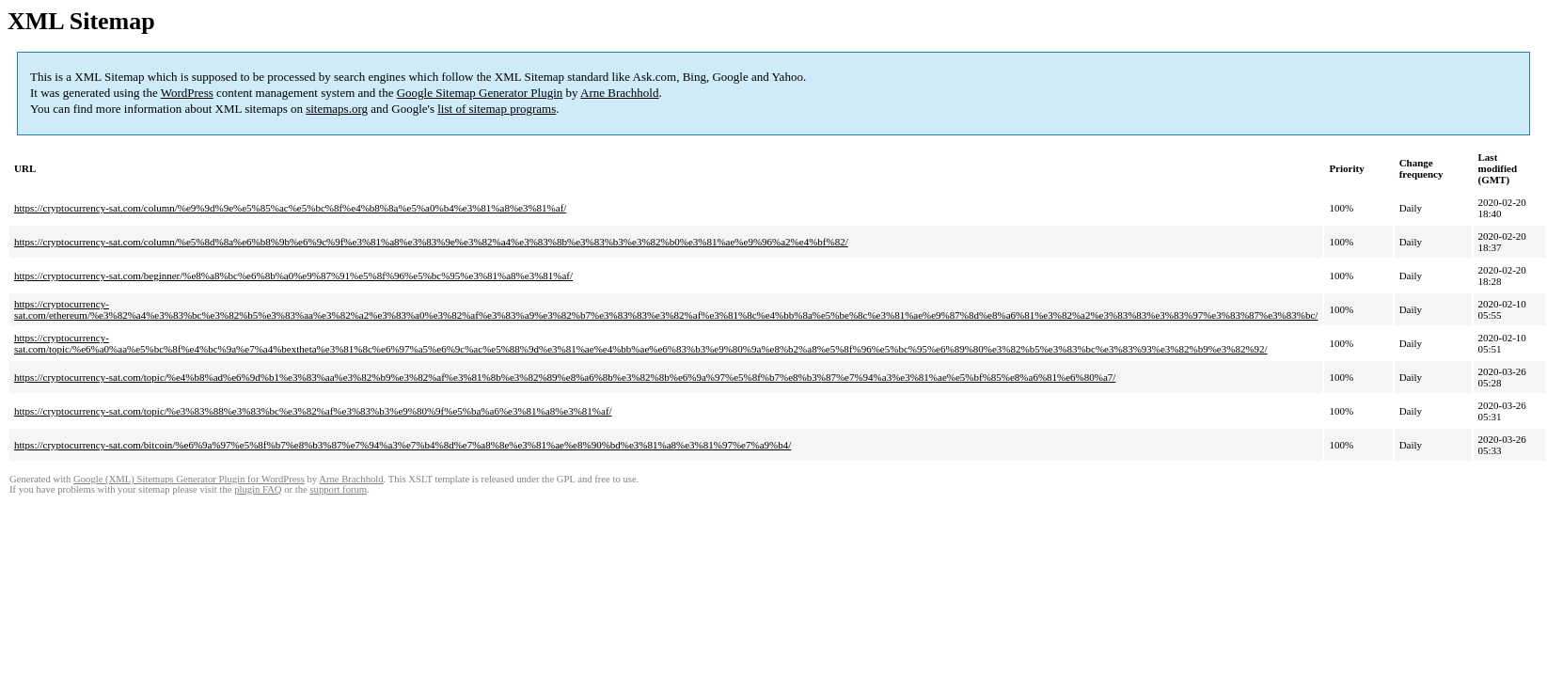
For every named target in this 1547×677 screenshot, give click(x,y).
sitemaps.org (337, 109)
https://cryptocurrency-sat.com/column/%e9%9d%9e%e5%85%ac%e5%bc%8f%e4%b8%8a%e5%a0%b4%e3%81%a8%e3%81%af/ (290, 207)
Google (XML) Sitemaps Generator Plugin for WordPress (189, 479)
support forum (338, 489)
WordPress (187, 93)
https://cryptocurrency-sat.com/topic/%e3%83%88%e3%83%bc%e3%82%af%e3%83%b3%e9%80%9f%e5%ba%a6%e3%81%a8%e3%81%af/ (313, 411)
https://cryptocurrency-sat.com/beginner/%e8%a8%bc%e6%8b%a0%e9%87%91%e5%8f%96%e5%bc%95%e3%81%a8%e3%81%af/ (293, 275)
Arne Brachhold (619, 93)
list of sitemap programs (496, 109)
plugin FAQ (257, 489)
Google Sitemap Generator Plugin (480, 93)
